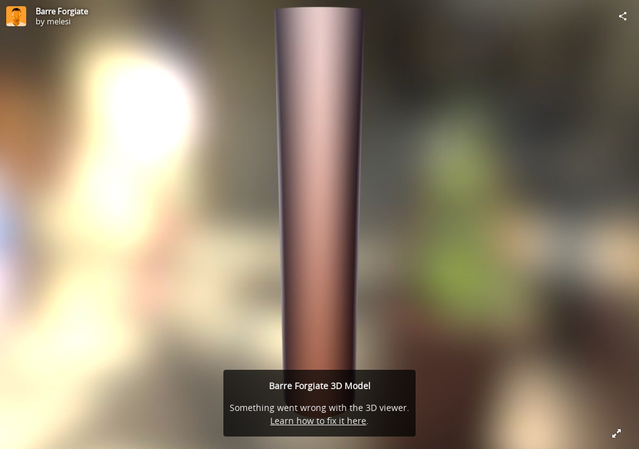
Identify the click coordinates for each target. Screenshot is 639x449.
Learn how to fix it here (318, 421)
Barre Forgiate (62, 11)
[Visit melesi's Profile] (16, 16)
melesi (59, 21)
